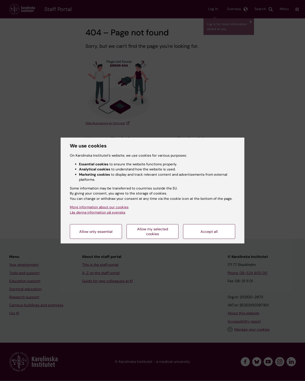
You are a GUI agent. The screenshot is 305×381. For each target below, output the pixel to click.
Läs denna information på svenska (97, 212)
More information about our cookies (99, 207)
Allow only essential (96, 231)
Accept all (209, 231)
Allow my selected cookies (152, 231)
